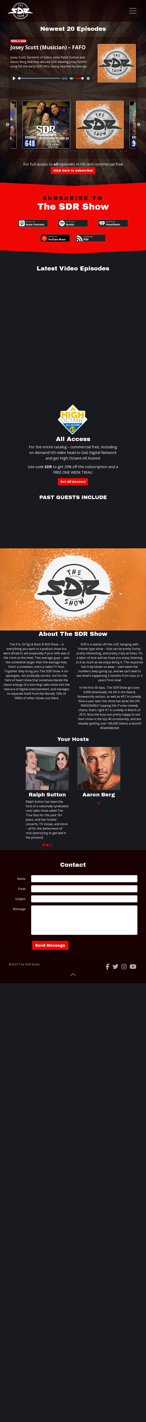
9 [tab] (65, 151)
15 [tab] (98, 151)
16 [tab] (104, 151)
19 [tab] (121, 151)
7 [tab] (53, 151)
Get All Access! (73, 481)
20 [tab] (126, 151)
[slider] (39, 78)
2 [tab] (25, 151)
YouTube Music (55, 238)
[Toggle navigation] (132, 10)
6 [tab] (48, 151)
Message (19, 909)
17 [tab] (109, 151)
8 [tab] (59, 151)
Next (139, 125)
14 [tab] (93, 151)
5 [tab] (42, 151)
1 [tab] (20, 151)
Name (21, 879)
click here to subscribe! (73, 170)
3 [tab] (31, 151)
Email (22, 889)
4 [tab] (37, 151)
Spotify (73, 223)
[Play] (14, 78)
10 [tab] (70, 151)
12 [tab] (81, 151)
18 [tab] (115, 151)
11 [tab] (76, 151)
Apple (33, 223)
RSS (91, 238)
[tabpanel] (73, 60)
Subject (20, 899)
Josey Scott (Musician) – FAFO (48, 47)
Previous (7, 125)
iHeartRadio (113, 223)
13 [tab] (87, 151)
